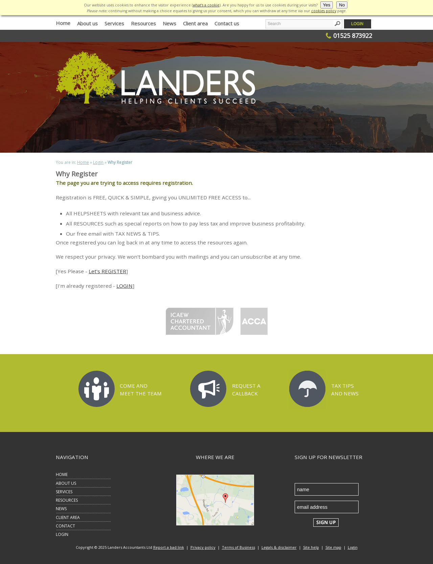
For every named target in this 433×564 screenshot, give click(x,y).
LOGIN (124, 285)
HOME (62, 474)
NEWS (61, 509)
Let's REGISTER (107, 271)
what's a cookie (206, 5)
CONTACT (65, 526)
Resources (143, 23)
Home (63, 23)
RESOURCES (67, 500)
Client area (195, 23)
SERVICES (64, 492)
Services (114, 23)
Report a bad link (168, 547)
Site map (333, 547)
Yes (327, 4)
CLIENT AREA (68, 517)
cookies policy (323, 10)
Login (98, 162)
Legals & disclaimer (279, 547)
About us (87, 23)
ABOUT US (66, 483)
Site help (311, 547)
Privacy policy (202, 547)
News (169, 23)
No (342, 4)
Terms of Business (238, 547)
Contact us (226, 23)
